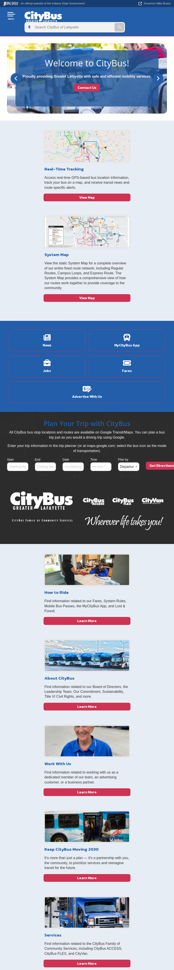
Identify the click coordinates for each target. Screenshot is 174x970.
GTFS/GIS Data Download (102, 793)
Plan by (123, 367)
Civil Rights (99, 784)
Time (93, 367)
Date (66, 367)
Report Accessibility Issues (85, 936)
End (37, 367)
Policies (43, 881)
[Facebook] (132, 756)
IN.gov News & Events (127, 873)
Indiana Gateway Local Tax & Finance (103, 759)
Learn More (47, 624)
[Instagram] (140, 756)
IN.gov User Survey (43, 865)
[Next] (158, 67)
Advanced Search (43, 873)
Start (10, 367)
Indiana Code (127, 881)
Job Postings (100, 777)
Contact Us (87, 76)
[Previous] (16, 67)
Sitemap (43, 888)
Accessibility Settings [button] (85, 929)
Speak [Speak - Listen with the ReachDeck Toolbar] (84, 949)
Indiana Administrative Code (127, 888)
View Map (47, 205)
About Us (98, 770)
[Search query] (146, 15)
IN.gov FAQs (43, 896)
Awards (127, 896)
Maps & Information (127, 865)
